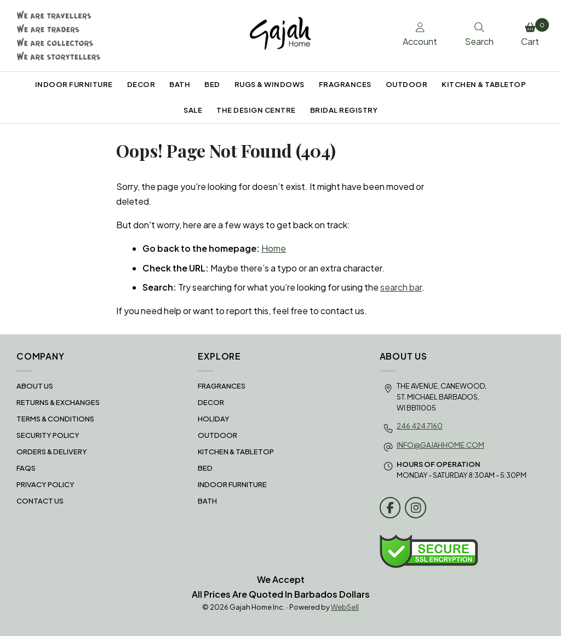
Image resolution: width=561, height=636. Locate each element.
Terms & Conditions (55, 418)
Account (420, 35)
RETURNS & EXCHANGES (58, 402)
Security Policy (47, 435)
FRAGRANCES (345, 84)
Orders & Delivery (51, 451)
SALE (193, 110)
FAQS (26, 468)
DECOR (141, 84)
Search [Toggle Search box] (479, 35)
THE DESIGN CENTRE (256, 110)
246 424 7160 (420, 425)
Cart (533, 33)
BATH (179, 84)
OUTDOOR (407, 84)
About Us (34, 385)
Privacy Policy (45, 484)
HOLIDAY (214, 418)
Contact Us (40, 500)
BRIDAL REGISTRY (344, 110)
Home (273, 248)
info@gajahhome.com (440, 445)
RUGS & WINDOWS (269, 84)
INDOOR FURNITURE (74, 84)
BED (212, 84)
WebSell (345, 607)
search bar (401, 287)
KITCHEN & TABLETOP (484, 84)
